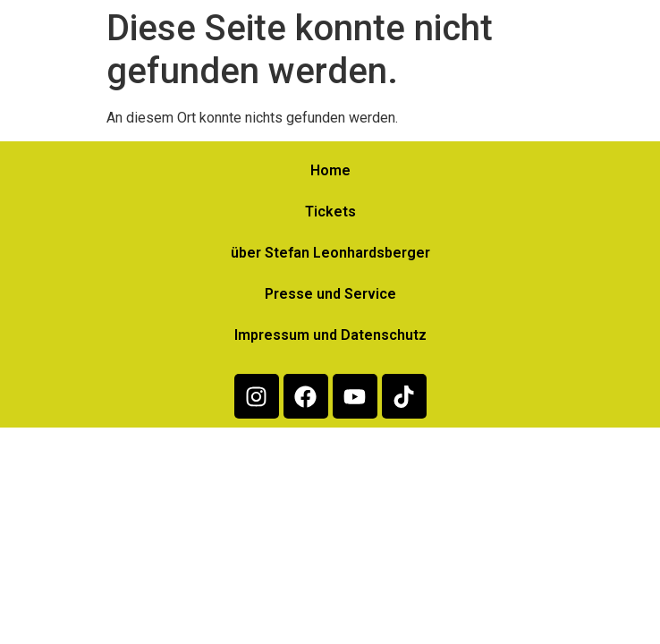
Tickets (330, 211)
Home (330, 170)
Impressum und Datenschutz (330, 334)
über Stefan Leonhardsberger (330, 252)
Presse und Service (330, 293)
